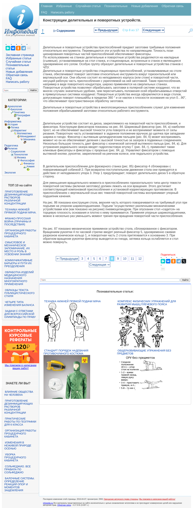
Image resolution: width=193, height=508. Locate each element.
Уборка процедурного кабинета (15, 457)
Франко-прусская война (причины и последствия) (17, 221)
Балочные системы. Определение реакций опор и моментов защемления (19, 484)
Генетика (19, 112)
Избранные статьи (18, 58)
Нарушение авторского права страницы (121, 499)
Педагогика (11, 145)
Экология (9, 172)
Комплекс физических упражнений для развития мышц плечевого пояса (146, 303)
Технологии (21, 154)
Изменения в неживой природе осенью (17, 445)
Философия (27, 160)
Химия (30, 166)
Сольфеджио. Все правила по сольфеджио (17, 469)
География (23, 115)
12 (140, 258)
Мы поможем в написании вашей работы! (157, 499)
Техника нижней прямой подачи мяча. (20, 211)
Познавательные (116, 6)
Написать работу (17, 81)
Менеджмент (28, 136)
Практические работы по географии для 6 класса (20, 421)
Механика (29, 139)
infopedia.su (48, 503)
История (12, 124)
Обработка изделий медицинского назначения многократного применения (19, 278)
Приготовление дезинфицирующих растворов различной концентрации (18, 197)
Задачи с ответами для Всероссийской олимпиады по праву (20, 314)
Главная (46, 6)
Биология (16, 109)
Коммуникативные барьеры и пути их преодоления (18, 263)
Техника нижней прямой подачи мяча (72, 301)
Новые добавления (19, 71)
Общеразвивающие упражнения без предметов (144, 352)
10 (124, 258)
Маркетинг (20, 130)
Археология (14, 106)
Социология (18, 151)
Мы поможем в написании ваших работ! (20, 367)
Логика (15, 127)
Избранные (64, 6)
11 (132, 258)
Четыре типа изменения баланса (19, 304)
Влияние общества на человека (18, 393)
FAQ (9, 78)
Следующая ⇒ (153, 30)
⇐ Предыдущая (106, 30)
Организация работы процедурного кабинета (20, 233)
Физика (21, 157)
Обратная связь (17, 75)
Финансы (28, 163)
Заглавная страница (20, 55)
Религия (12, 148)
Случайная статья (18, 61)
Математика (24, 133)
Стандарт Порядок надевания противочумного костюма (65, 352)
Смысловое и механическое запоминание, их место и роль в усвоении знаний (17, 248)
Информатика (12, 121)
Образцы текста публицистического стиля (19, 293)
